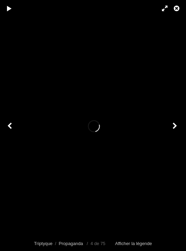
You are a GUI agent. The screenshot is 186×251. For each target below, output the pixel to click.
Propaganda (71, 243)
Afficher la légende (133, 243)
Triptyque (43, 243)
